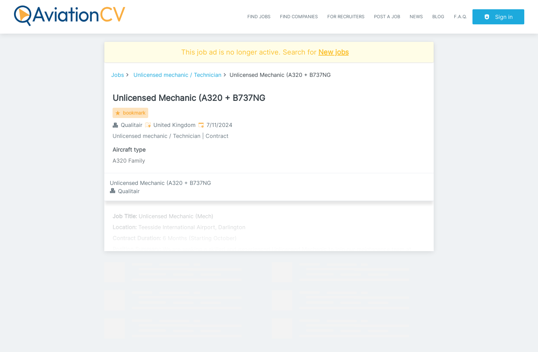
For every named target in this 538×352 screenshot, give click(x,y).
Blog (438, 16)
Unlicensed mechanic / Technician (177, 74)
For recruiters (345, 16)
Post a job (387, 16)
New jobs (333, 52)
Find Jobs (258, 16)
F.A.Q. (460, 16)
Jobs (117, 74)
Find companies (299, 16)
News (416, 16)
